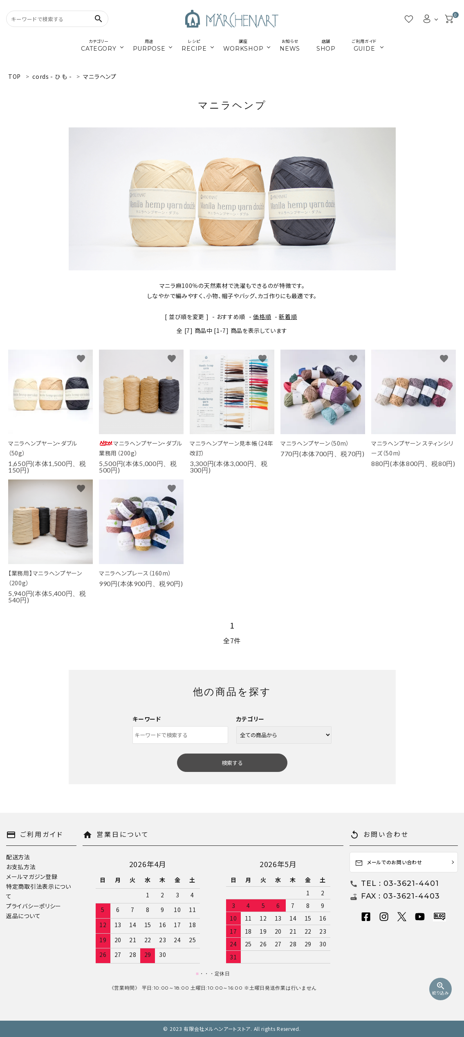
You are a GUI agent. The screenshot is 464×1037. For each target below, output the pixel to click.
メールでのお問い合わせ (388, 863)
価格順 (262, 316)
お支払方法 (21, 867)
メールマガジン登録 (31, 876)
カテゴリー (250, 719)
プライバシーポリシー (33, 906)
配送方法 (18, 857)
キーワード (146, 719)
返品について (23, 916)
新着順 (288, 316)
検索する (232, 763)
